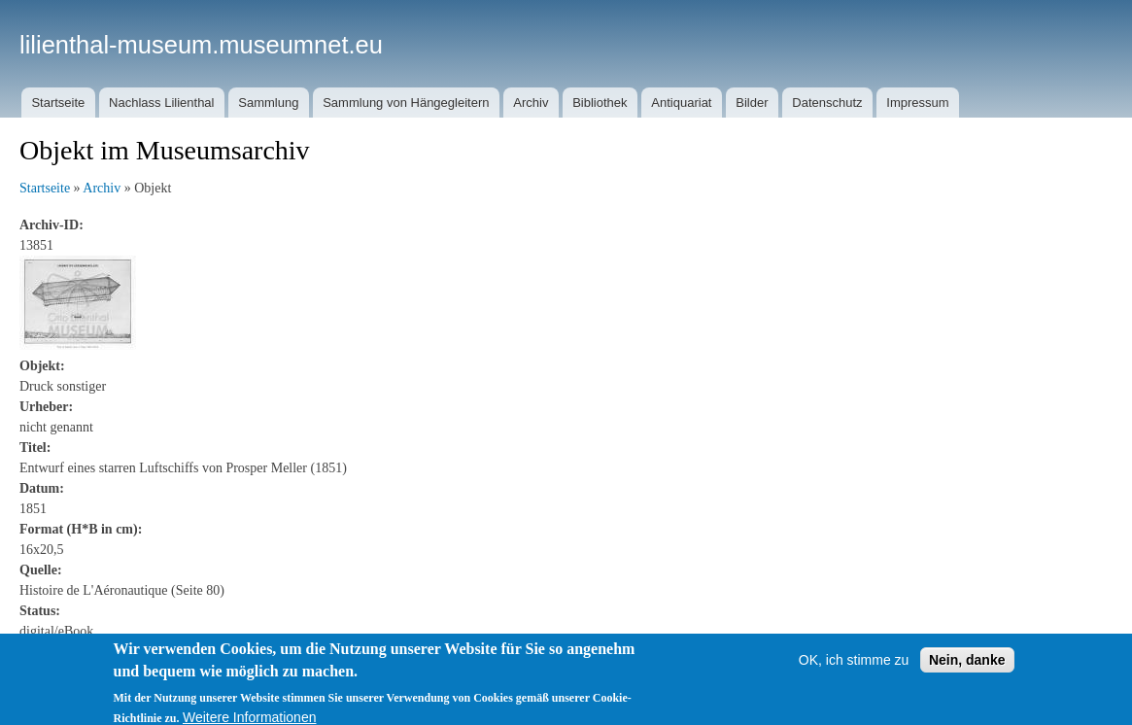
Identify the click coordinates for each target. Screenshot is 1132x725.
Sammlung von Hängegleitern (406, 102)
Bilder (752, 102)
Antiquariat (681, 102)
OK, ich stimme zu (854, 665)
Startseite (58, 102)
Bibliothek (599, 102)
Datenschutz (827, 102)
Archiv (530, 102)
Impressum (917, 102)
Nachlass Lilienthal (161, 102)
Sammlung (268, 102)
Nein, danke (967, 665)
